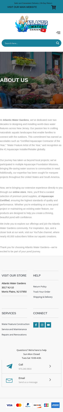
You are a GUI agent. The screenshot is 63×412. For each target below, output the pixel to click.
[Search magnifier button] (57, 43)
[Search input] (29, 43)
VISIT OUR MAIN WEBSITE (22, 7)
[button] (58, 33)
